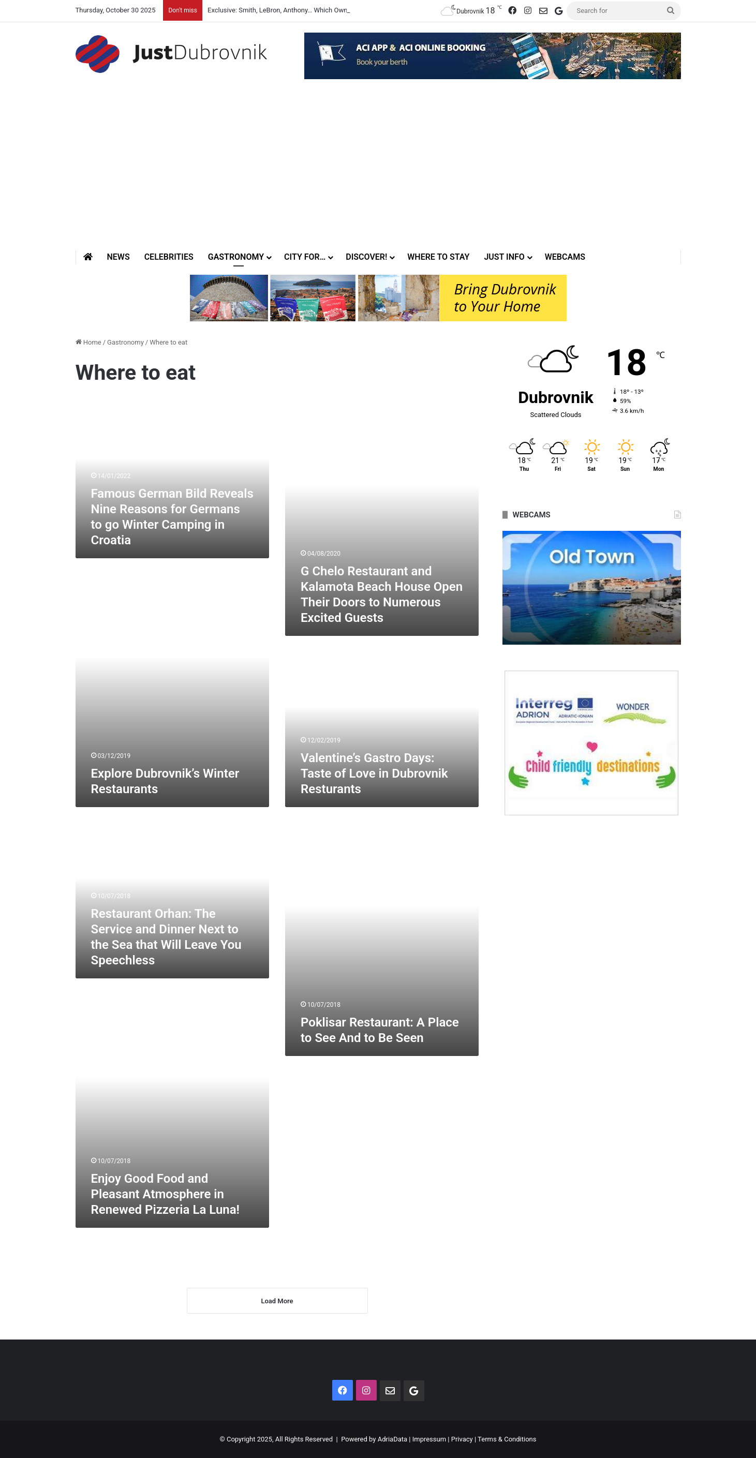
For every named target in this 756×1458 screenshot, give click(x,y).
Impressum (429, 1439)
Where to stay (438, 257)
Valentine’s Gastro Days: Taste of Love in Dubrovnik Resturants (374, 773)
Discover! (366, 257)
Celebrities (169, 257)
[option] (591, 588)
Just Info (504, 257)
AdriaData (392, 1439)
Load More (277, 1301)
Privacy (462, 1439)
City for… (304, 257)
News (118, 257)
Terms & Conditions (507, 1439)
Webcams (565, 257)
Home (88, 342)
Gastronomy (236, 257)
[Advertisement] (378, 172)
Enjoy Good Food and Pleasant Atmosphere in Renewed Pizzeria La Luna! (165, 1194)
